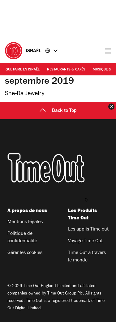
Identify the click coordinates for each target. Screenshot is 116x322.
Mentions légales (25, 222)
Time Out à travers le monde (87, 257)
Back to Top (58, 111)
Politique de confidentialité (22, 237)
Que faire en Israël (23, 70)
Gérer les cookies (24, 253)
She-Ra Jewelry (24, 94)
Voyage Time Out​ (85, 241)
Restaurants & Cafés (66, 70)
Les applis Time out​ (88, 229)
